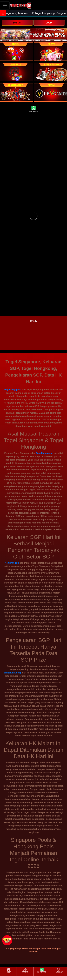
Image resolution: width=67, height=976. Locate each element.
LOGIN (49, 23)
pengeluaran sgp (13, 672)
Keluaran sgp (12, 563)
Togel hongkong (44, 453)
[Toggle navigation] (5, 5)
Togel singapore (12, 389)
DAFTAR (17, 23)
